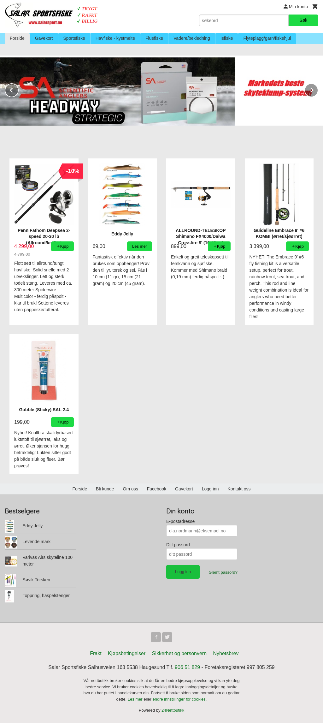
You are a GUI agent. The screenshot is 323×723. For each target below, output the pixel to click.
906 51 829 (187, 667)
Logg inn (210, 488)
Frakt (95, 653)
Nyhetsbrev (226, 653)
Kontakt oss (238, 488)
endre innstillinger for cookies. (179, 699)
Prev (18, 89)
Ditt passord (178, 544)
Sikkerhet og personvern (179, 653)
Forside (17, 38)
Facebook (156, 488)
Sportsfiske (74, 38)
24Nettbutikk (173, 710)
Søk (303, 20)
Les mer (136, 699)
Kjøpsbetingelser (126, 653)
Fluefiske (154, 38)
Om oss (130, 488)
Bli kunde (105, 488)
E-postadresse (180, 521)
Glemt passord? (223, 572)
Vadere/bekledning (191, 38)
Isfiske (226, 38)
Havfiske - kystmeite (115, 38)
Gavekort (44, 38)
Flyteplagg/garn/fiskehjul (267, 38)
